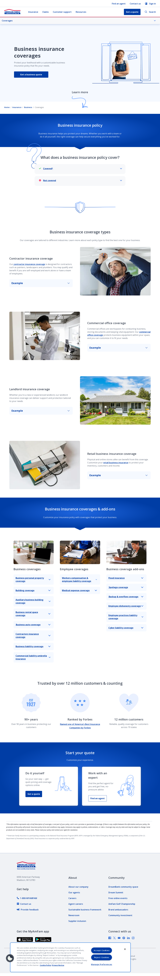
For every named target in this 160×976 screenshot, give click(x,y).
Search (150, 12)
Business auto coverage (33, 624)
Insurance (33, 12)
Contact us (135, 3)
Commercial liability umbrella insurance (33, 657)
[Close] (125, 949)
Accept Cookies (101, 950)
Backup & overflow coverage (125, 596)
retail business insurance (115, 462)
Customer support (62, 12)
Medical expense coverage (79, 590)
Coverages (79, 20)
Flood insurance (125, 578)
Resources (81, 12)
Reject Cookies (101, 957)
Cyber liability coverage (125, 627)
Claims (45, 12)
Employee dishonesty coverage (125, 606)
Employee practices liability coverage (125, 617)
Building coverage (33, 590)
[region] (70, 957)
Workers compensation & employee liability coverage (79, 580)
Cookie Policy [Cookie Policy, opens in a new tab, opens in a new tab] (45, 965)
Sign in (150, 3)
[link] (27, 898)
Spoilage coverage (125, 587)
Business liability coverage (33, 646)
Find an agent (119, 3)
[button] (10, 958)
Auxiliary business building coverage (33, 601)
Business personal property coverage (33, 580)
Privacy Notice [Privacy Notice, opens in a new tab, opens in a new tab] (58, 965)
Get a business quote (31, 74)
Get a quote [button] (132, 12)
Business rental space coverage (33, 614)
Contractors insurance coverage (33, 636)
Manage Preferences (101, 964)
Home (7, 107)
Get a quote (34, 794)
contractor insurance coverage (29, 264)
